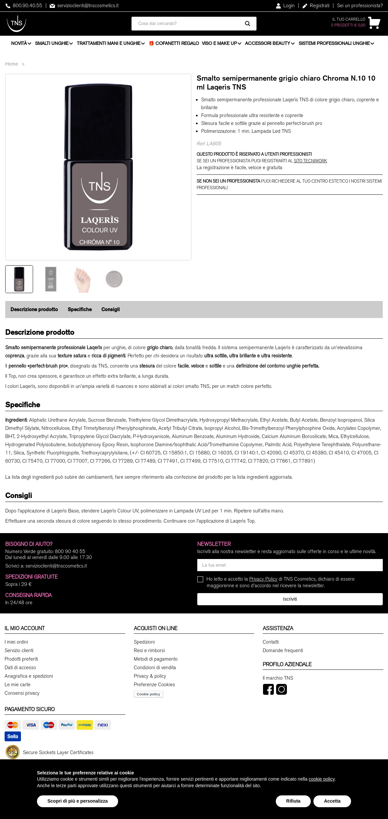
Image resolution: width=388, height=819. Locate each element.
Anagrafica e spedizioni (29, 678)
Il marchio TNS (278, 680)
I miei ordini (16, 644)
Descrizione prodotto (34, 311)
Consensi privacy (22, 695)
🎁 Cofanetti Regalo (175, 44)
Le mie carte (17, 686)
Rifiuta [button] (293, 801)
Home (11, 66)
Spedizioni (144, 644)
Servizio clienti (19, 652)
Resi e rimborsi (149, 652)
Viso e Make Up (219, 44)
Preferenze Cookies (154, 686)
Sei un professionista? (360, 6)
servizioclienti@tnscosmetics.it (84, 6)
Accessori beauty (268, 44)
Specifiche (80, 311)
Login (285, 6)
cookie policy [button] (322, 779)
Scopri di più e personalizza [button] (77, 801)
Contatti (271, 644)
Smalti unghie (52, 44)
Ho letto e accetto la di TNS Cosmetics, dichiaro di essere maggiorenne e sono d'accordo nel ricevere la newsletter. (281, 584)
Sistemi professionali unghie (335, 44)
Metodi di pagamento (156, 661)
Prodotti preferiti (21, 661)
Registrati (315, 6)
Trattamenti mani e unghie (109, 44)
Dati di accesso (20, 669)
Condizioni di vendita (155, 669)
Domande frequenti (283, 652)
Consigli (110, 311)
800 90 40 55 (70, 553)
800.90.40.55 (23, 6)
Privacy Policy (263, 581)
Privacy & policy (150, 678)
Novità (19, 44)
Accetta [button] (332, 801)
